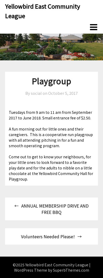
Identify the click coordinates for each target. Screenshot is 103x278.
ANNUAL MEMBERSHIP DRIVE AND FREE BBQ (55, 209)
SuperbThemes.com (71, 270)
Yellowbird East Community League (42, 11)
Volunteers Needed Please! (48, 236)
